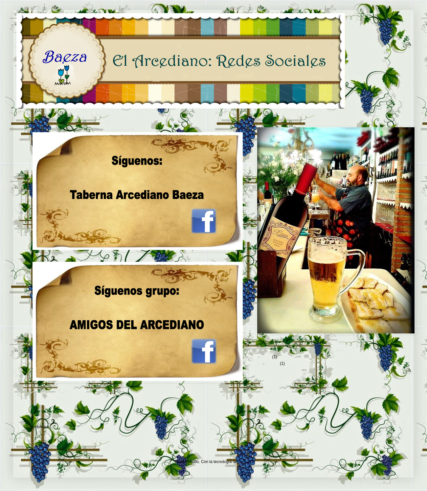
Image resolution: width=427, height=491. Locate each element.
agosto (273, 363)
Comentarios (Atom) (68, 427)
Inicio (131, 417)
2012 (267, 357)
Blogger (245, 461)
